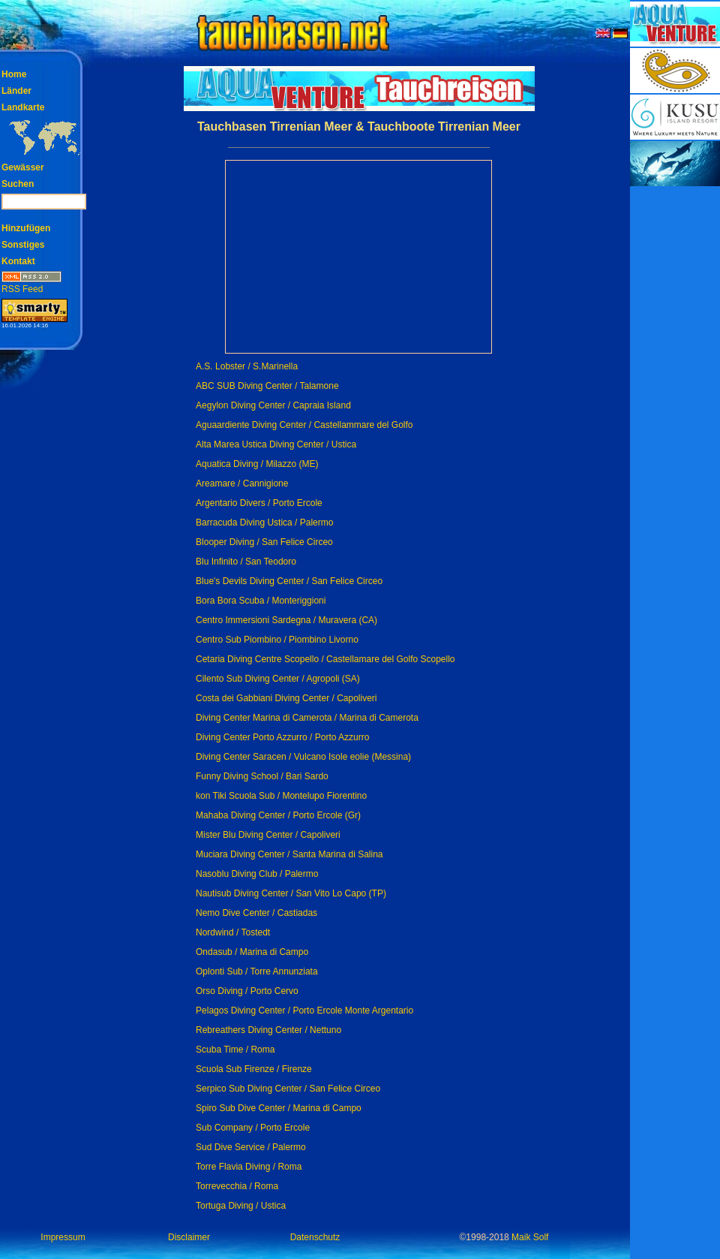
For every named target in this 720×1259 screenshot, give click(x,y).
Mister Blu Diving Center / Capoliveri (268, 835)
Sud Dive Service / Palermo (251, 1147)
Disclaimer (189, 1237)
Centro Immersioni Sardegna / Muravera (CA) (286, 620)
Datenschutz (315, 1237)
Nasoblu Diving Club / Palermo (257, 874)
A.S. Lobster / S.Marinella (247, 366)
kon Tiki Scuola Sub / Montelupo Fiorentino (281, 796)
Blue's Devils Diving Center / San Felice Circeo (289, 581)
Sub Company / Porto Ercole (253, 1127)
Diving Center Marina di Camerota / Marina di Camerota (307, 717)
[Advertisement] (675, 413)
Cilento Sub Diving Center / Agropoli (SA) (278, 678)
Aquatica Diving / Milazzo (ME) (257, 464)
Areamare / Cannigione (242, 483)
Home (14, 74)
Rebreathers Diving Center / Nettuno (268, 1030)
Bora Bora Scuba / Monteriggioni (261, 600)
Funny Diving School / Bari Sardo (262, 776)
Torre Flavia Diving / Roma (249, 1166)
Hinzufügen (26, 228)
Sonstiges (23, 244)
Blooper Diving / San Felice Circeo (264, 542)
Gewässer (23, 167)
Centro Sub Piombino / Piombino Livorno (277, 639)
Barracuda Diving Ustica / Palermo (264, 522)
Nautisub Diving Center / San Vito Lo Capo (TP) (291, 893)
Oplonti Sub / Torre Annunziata (257, 971)
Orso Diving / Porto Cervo (247, 991)
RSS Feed (32, 284)
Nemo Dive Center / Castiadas (256, 913)
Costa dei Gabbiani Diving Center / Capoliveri (286, 698)
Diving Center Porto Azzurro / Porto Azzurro (282, 737)
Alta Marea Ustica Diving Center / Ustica (276, 444)
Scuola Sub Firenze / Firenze (254, 1069)
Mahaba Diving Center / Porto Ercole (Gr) (278, 815)
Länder (17, 91)
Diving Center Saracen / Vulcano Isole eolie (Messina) (303, 756)
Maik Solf (530, 1237)
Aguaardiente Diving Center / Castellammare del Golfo (304, 425)
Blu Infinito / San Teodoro (246, 561)
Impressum (62, 1237)
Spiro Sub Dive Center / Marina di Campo (279, 1108)
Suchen (18, 184)
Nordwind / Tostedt (233, 932)
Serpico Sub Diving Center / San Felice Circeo (288, 1088)
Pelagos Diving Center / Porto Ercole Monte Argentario (304, 1010)
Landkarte (23, 107)
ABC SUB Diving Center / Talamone (267, 386)
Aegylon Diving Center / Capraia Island (273, 405)
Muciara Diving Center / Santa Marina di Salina (289, 854)
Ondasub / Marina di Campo (252, 952)
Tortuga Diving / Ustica (241, 1205)
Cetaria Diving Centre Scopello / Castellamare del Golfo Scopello (325, 659)
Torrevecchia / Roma (237, 1186)
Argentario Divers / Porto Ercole (259, 503)
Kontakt (18, 261)
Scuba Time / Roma (235, 1049)
